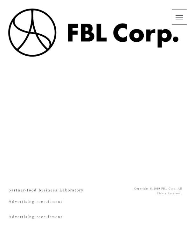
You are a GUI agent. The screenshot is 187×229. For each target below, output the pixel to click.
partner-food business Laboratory (46, 190)
